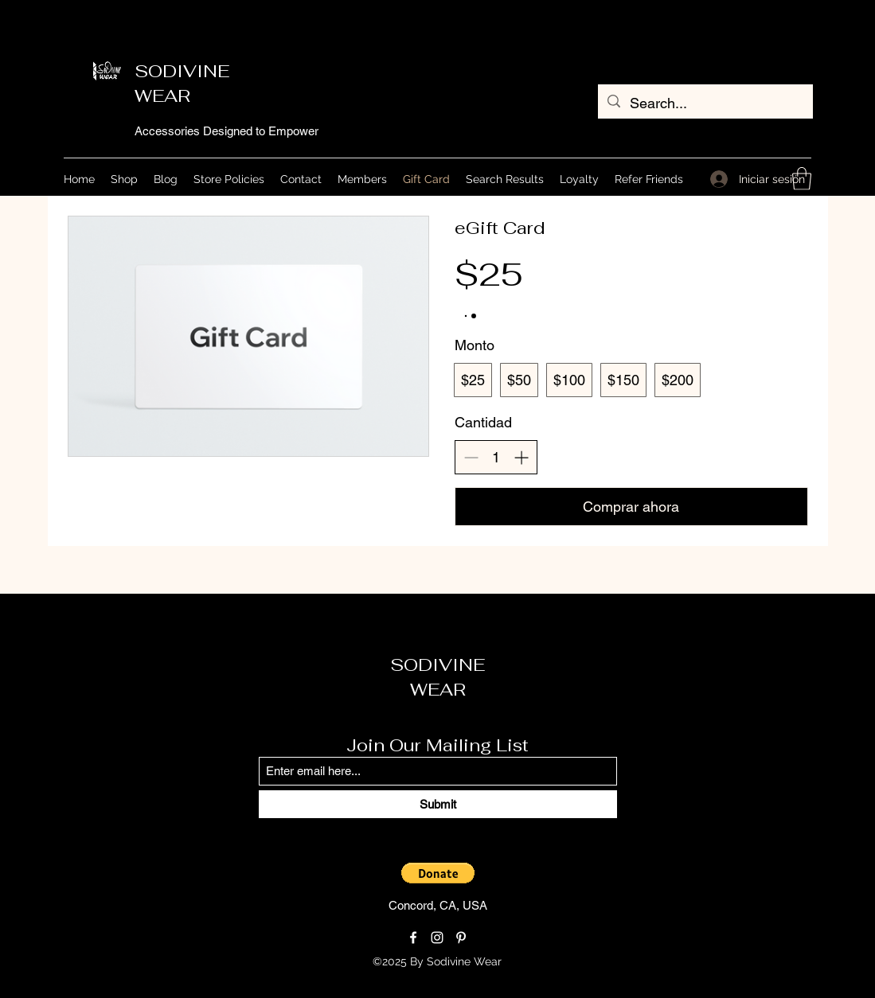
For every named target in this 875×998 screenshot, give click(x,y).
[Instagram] (437, 937)
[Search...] (704, 103)
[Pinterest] (461, 937)
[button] (801, 178)
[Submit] (438, 804)
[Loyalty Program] (568, 962)
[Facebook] (413, 937)
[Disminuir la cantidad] (471, 457)
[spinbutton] (496, 457)
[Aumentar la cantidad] (521, 457)
